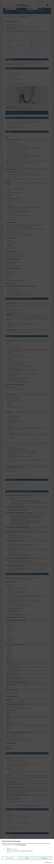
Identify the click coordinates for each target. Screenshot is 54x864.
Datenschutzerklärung (21, 844)
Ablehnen (27, 858)
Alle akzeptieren (44, 858)
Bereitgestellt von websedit (48, 862)
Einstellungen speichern (9, 858)
